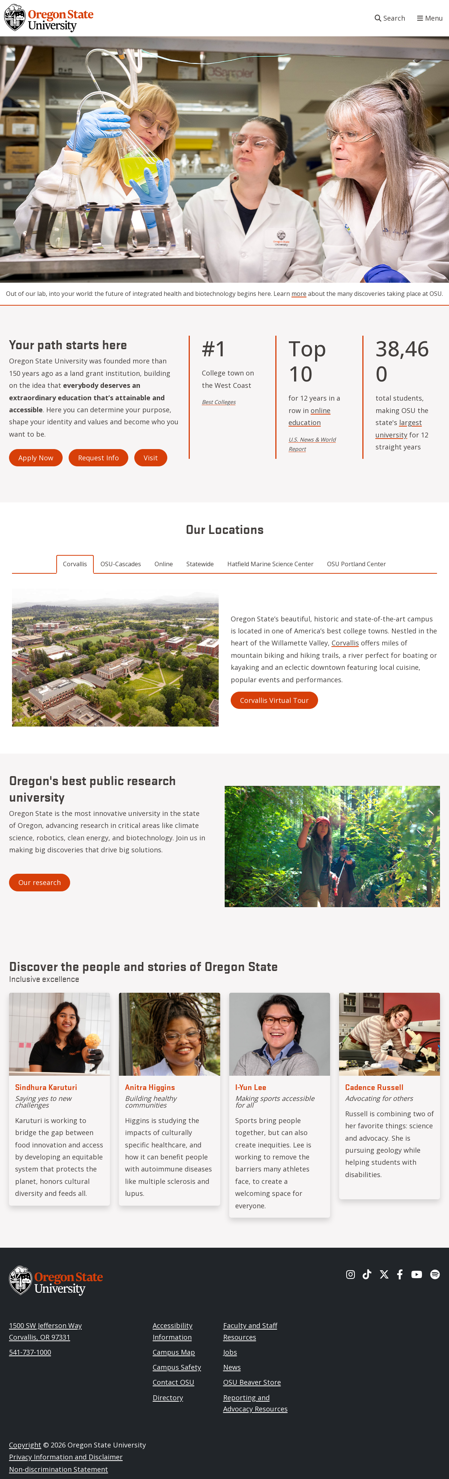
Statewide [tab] (200, 564)
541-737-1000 (30, 1352)
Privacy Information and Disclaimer (66, 1456)
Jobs (230, 1352)
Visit (151, 457)
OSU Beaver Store (252, 1382)
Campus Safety (177, 1367)
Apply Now (35, 457)
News (232, 1367)
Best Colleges (219, 402)
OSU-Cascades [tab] (121, 564)
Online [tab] (164, 564)
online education (309, 416)
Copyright (25, 1444)
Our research (39, 882)
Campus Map (174, 1352)
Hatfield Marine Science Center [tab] (270, 564)
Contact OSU (173, 1382)
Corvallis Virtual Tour (274, 700)
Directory (168, 1397)
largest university (398, 428)
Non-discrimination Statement (58, 1469)
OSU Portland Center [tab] (356, 564)
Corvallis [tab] (75, 564)
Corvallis (345, 642)
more (298, 293)
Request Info (98, 457)
